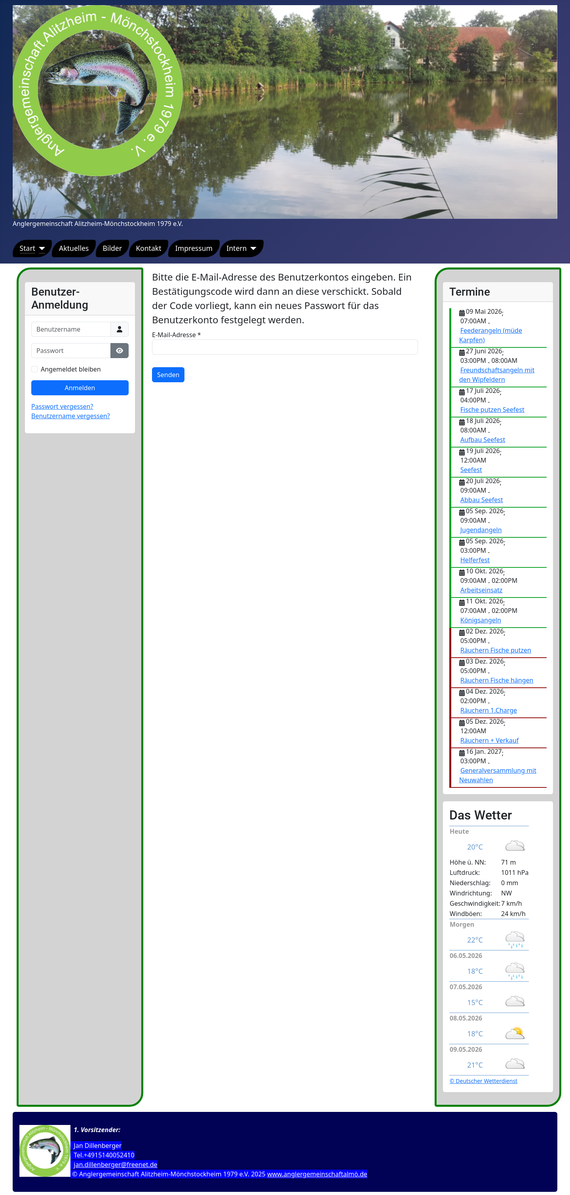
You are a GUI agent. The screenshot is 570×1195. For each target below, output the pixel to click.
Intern (236, 248)
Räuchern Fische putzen (495, 650)
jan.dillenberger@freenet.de (115, 1164)
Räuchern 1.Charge (488, 710)
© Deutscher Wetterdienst (483, 1081)
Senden (168, 374)
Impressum (194, 248)
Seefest (471, 469)
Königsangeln (480, 620)
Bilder (112, 248)
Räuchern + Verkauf (489, 740)
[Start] (40, 248)
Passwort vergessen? (62, 406)
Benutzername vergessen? (70, 416)
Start (28, 248)
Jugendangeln (481, 529)
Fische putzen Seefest (492, 409)
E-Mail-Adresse (176, 334)
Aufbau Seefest (482, 439)
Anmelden (80, 387)
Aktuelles (74, 248)
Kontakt (148, 248)
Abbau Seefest (481, 499)
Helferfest (475, 560)
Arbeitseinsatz (481, 590)
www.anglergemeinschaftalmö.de (317, 1174)
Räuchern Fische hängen (496, 680)
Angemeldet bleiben (71, 369)
